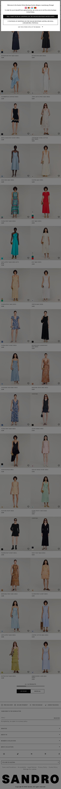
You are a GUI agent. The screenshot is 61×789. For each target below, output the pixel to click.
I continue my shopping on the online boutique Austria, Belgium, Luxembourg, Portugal (30, 22)
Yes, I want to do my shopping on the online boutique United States (30, 16)
